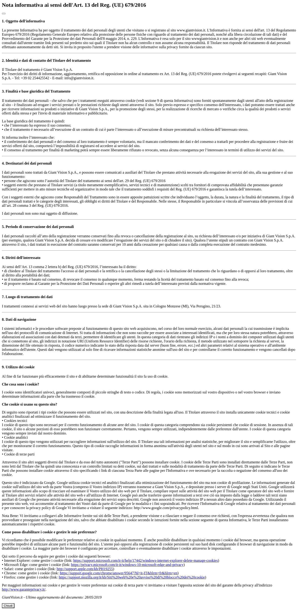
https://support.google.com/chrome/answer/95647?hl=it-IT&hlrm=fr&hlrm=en (118, 573)
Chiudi (8, 605)
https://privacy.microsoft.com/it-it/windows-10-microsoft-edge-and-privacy (127, 565)
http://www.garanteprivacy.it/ (23, 589)
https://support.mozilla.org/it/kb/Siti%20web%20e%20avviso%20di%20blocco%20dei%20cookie (132, 577)
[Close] (4, 13)
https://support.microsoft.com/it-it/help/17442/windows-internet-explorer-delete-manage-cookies (145, 560)
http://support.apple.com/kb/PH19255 (85, 569)
